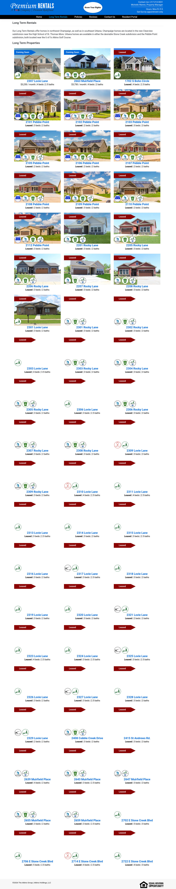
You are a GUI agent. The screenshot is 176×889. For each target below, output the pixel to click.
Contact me (143, 2)
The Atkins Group (26, 883)
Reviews (93, 17)
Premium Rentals (32, 7)
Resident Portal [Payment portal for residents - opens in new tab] (129, 17)
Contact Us (109, 17)
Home (39, 17)
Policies (78, 17)
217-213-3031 (156, 2)
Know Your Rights (93, 7)
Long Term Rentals (58, 17)
